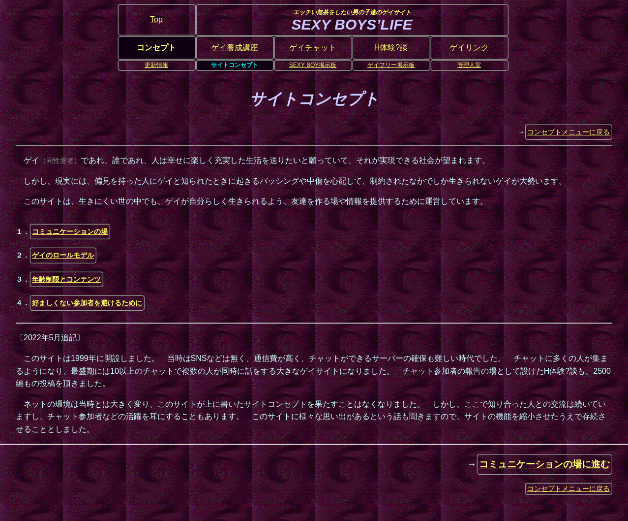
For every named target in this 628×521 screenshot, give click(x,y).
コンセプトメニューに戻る (568, 132)
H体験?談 (391, 47)
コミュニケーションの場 (70, 231)
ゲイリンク (469, 47)
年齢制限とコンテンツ (66, 279)
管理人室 (469, 65)
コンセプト (156, 47)
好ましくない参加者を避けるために (87, 303)
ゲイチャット (312, 47)
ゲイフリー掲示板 (391, 65)
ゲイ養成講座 (234, 47)
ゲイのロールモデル (63, 255)
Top (156, 19)
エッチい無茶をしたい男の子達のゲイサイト (352, 12)
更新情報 (156, 65)
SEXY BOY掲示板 (312, 65)
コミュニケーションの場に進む (544, 464)
